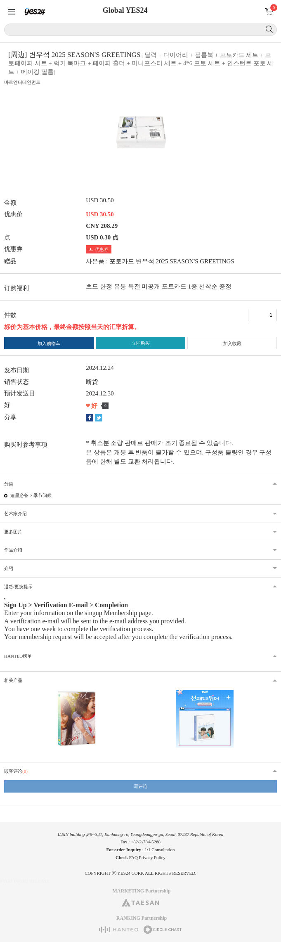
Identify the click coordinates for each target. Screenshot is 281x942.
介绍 (8, 568)
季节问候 (42, 495)
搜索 (269, 29)
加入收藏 (232, 343)
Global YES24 (125, 10)
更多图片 (13, 531)
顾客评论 (16, 771)
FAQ (133, 857)
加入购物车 (49, 343)
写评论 (140, 786)
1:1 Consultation (160, 849)
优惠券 (99, 249)
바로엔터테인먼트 (22, 82)
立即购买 (141, 343)
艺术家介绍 (15, 513)
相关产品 (13, 680)
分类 (8, 483)
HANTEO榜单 (18, 655)
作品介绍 (13, 549)
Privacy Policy (152, 857)
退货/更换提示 (18, 586)
